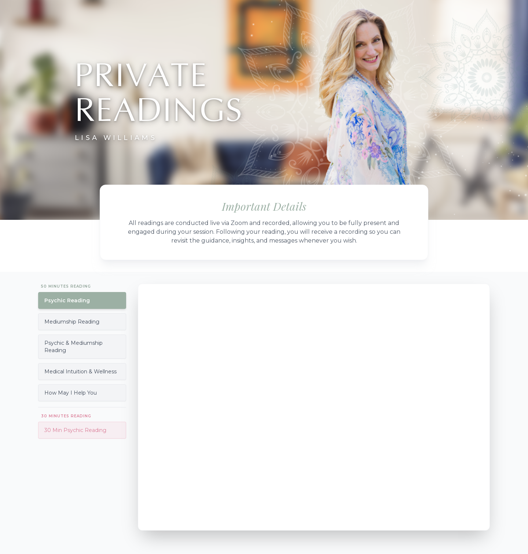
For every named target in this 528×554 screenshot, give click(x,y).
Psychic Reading (67, 300)
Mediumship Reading (71, 321)
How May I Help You (70, 392)
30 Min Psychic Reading (75, 430)
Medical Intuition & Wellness (80, 371)
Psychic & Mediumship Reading (73, 347)
